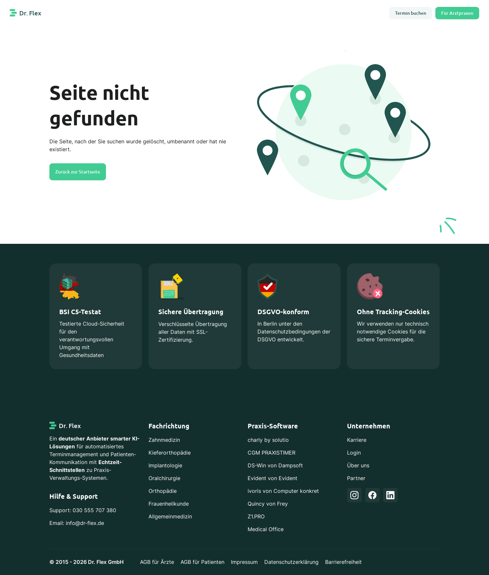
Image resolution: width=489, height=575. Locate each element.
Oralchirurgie (164, 478)
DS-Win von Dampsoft (275, 465)
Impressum (244, 562)
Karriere (356, 440)
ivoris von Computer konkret (283, 491)
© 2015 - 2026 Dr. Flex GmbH (86, 562)
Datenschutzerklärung (291, 562)
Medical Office (266, 529)
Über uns (358, 465)
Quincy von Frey (268, 504)
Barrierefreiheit (343, 562)
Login (354, 453)
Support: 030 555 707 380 (82, 510)
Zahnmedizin (164, 440)
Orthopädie (162, 491)
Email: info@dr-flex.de (76, 523)
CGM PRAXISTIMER (271, 453)
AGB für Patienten (202, 562)
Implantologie (165, 465)
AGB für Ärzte (157, 562)
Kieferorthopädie (169, 453)
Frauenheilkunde (168, 504)
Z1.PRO (256, 516)
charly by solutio (268, 440)
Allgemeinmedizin (170, 516)
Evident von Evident (272, 478)
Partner (356, 478)
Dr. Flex (30, 13)
